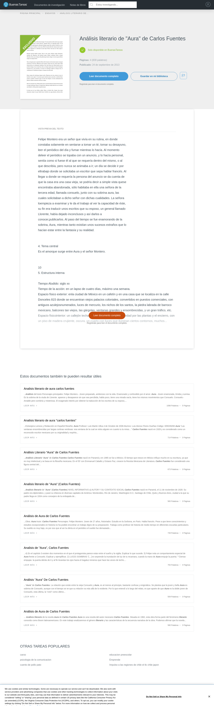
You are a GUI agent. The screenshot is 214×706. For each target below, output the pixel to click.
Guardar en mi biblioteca (154, 76)
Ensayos (50, 13)
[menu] (209, 5)
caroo (23, 654)
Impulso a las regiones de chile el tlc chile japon (134, 665)
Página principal (30, 13)
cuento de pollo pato (30, 665)
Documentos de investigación (49, 5)
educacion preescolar (120, 654)
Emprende (114, 659)
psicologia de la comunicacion (35, 659)
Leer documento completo (104, 76)
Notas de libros (78, 5)
